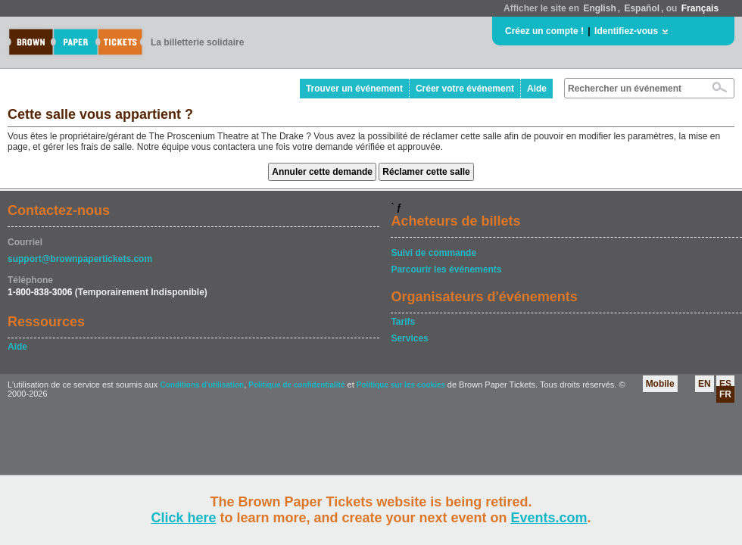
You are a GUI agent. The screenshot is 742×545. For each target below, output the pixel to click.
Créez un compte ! (544, 31)
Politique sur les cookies (402, 385)
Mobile (660, 383)
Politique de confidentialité (296, 385)
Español (641, 8)
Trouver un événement (354, 88)
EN (704, 383)
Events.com (549, 517)
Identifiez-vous (626, 31)
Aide (537, 88)
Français (700, 8)
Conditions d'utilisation (202, 385)
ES (725, 383)
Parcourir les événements (446, 269)
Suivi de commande (433, 253)
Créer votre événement (465, 88)
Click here (183, 517)
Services (409, 338)
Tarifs (403, 321)
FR (725, 394)
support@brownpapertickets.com (80, 259)
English (599, 8)
